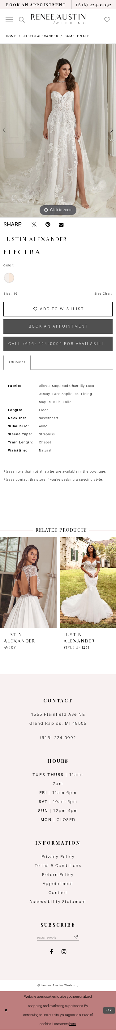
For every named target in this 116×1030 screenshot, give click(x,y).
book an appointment (58, 326)
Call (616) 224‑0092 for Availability (59, 344)
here (72, 1024)
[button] (9, 19)
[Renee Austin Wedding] (58, 19)
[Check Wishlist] (107, 19)
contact (22, 480)
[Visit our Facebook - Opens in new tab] (51, 952)
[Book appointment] (36, 4)
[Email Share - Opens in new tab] (61, 225)
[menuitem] (36, 4)
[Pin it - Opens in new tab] (47, 224)
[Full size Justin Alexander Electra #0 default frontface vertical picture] (58, 131)
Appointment (58, 884)
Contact (58, 893)
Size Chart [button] (103, 293)
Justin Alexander (40, 36)
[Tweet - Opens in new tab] (34, 224)
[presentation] (28, 583)
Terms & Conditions (58, 866)
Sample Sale (77, 36)
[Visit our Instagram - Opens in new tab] (64, 952)
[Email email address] (58, 937)
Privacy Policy (58, 857)
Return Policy (58, 875)
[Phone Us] (94, 4)
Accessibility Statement (57, 902)
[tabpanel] (58, 131)
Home (11, 36)
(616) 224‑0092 (58, 738)
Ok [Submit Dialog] (109, 1011)
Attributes (17, 362)
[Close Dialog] (6, 1011)
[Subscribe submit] (76, 937)
